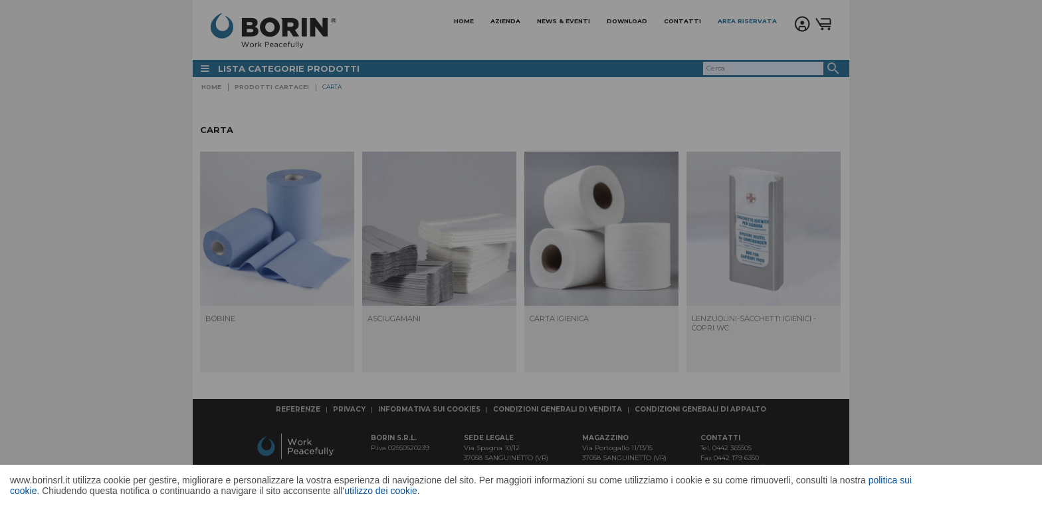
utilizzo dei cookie (380, 490)
